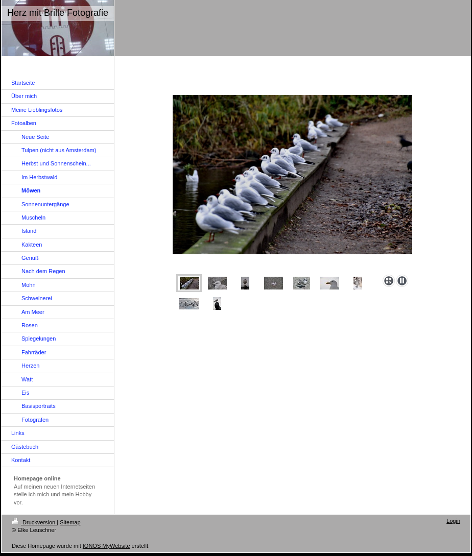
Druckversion (34, 522)
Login (453, 521)
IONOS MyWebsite (106, 546)
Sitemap (70, 522)
